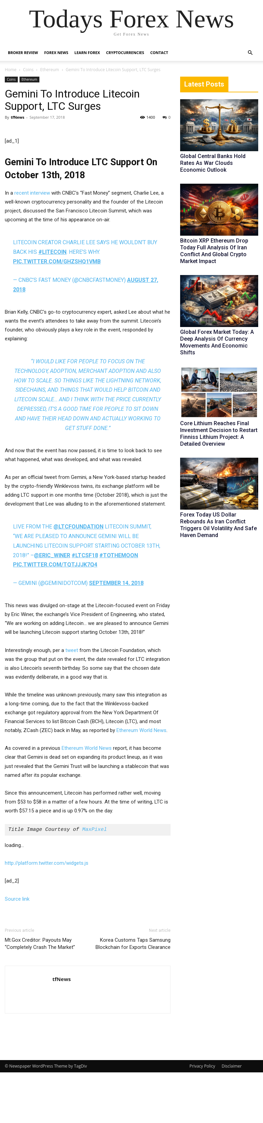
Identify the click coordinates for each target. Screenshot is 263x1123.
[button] (250, 53)
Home (10, 70)
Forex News (56, 52)
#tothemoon (118, 606)
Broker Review (23, 52)
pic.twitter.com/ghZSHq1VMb (57, 312)
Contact (159, 52)
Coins (28, 70)
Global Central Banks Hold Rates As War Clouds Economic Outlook (213, 163)
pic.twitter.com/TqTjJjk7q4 (55, 615)
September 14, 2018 (116, 633)
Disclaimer (232, 1117)
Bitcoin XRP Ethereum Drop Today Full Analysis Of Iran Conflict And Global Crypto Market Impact (214, 250)
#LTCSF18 (85, 606)
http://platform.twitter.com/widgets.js (46, 914)
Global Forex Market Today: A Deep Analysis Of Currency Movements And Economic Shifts (217, 342)
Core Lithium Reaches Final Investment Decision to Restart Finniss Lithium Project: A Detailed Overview (219, 433)
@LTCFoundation (78, 577)
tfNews (17, 117)
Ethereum (49, 70)
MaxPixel (94, 880)
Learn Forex (87, 52)
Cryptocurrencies (125, 52)
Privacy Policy (202, 1117)
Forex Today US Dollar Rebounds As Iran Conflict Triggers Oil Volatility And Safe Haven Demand (218, 524)
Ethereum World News (141, 781)
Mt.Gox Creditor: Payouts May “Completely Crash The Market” (40, 994)
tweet (71, 701)
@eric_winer (52, 606)
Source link (17, 949)
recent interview (32, 243)
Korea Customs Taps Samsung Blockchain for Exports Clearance (133, 994)
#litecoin (52, 302)
